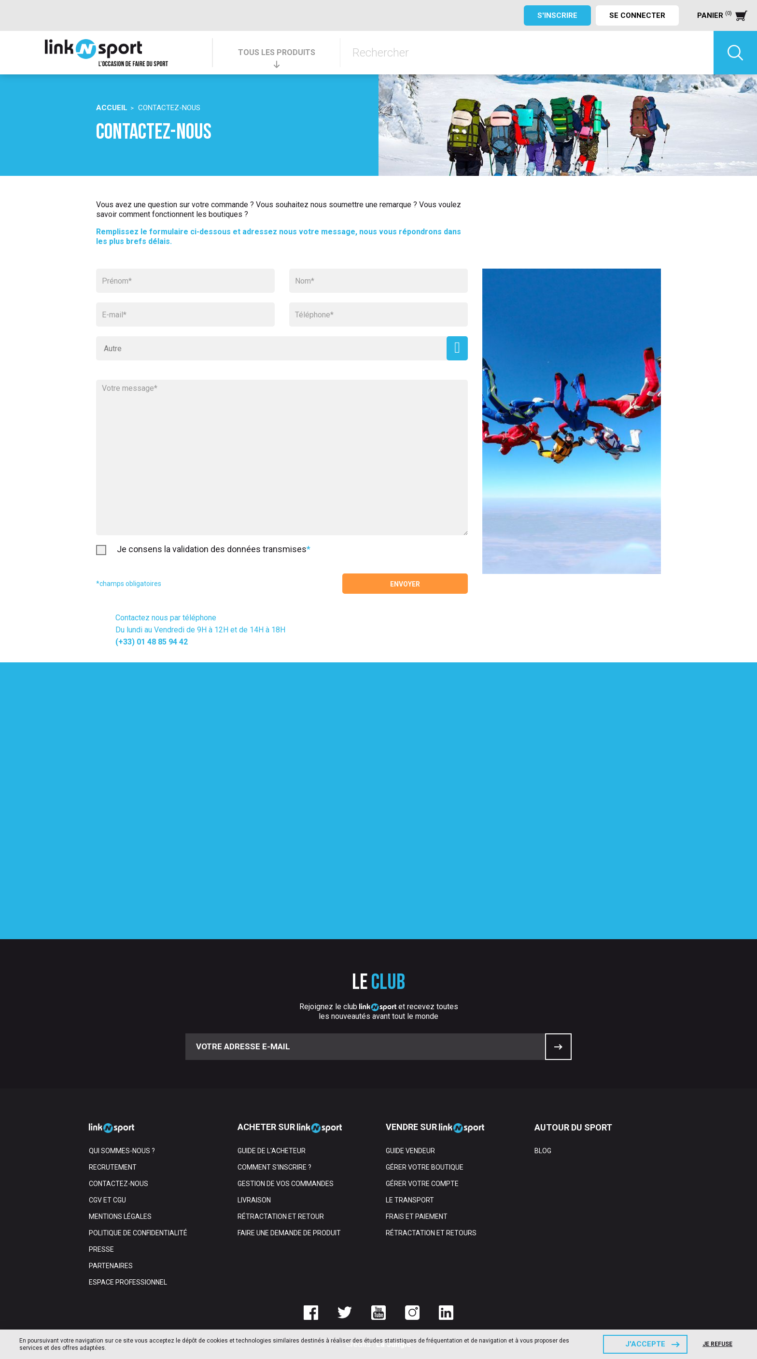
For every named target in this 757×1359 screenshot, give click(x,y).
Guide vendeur (410, 1151)
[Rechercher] (527, 52)
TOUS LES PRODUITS (276, 52)
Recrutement (113, 1167)
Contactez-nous (118, 1183)
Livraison (254, 1200)
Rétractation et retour (281, 1216)
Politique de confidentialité (138, 1233)
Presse (101, 1249)
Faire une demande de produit (289, 1233)
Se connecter (637, 15)
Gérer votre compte (422, 1183)
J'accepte (645, 1344)
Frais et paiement (417, 1216)
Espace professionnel (128, 1282)
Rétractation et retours (431, 1233)
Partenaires (111, 1266)
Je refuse (717, 1344)
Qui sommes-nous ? (122, 1151)
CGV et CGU (107, 1200)
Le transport (410, 1200)
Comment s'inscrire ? (274, 1167)
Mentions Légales (120, 1216)
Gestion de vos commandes (286, 1183)
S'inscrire (557, 15)
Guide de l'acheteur (272, 1151)
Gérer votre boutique (424, 1167)
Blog (542, 1151)
